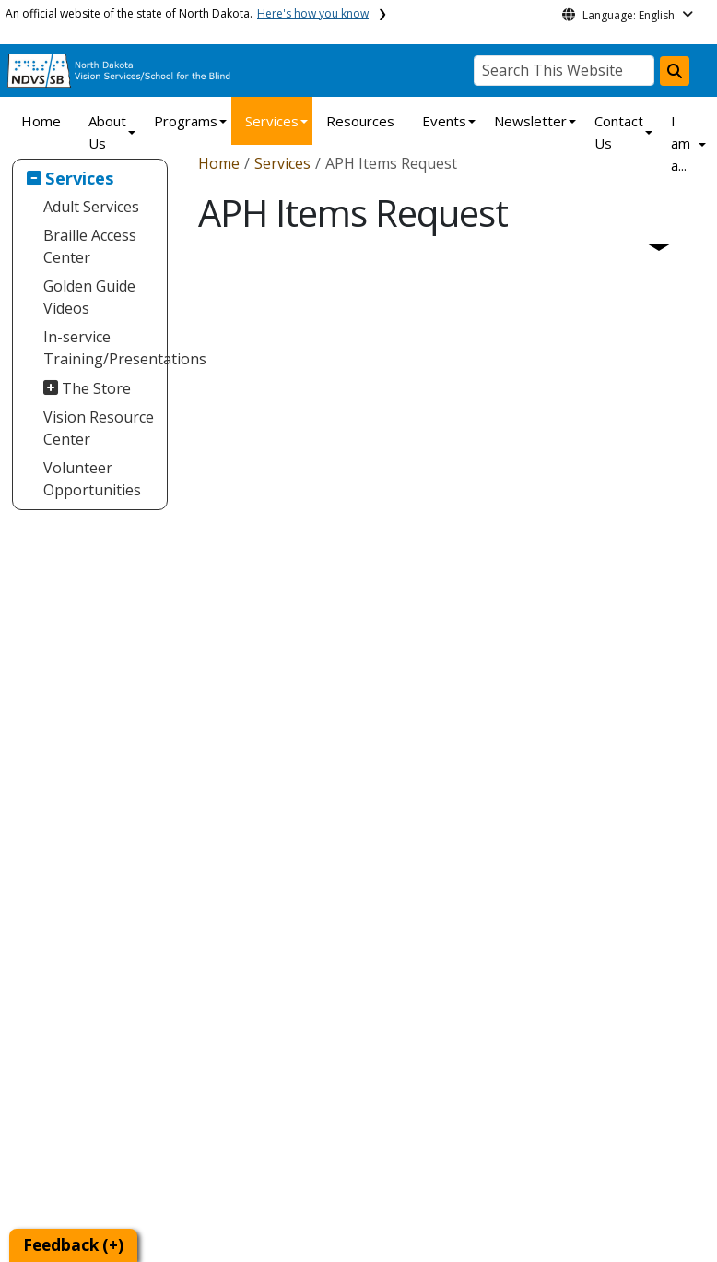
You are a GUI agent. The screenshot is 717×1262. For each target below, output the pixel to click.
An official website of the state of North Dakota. (187, 13)
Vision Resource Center (98, 428)
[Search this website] (674, 71)
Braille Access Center (89, 246)
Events (444, 121)
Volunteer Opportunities (92, 479)
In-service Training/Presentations (103, 348)
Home (41, 121)
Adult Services (91, 206)
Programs (185, 121)
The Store (96, 388)
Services (272, 121)
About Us (107, 132)
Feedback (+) (73, 1245)
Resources (360, 121)
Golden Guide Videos (89, 297)
